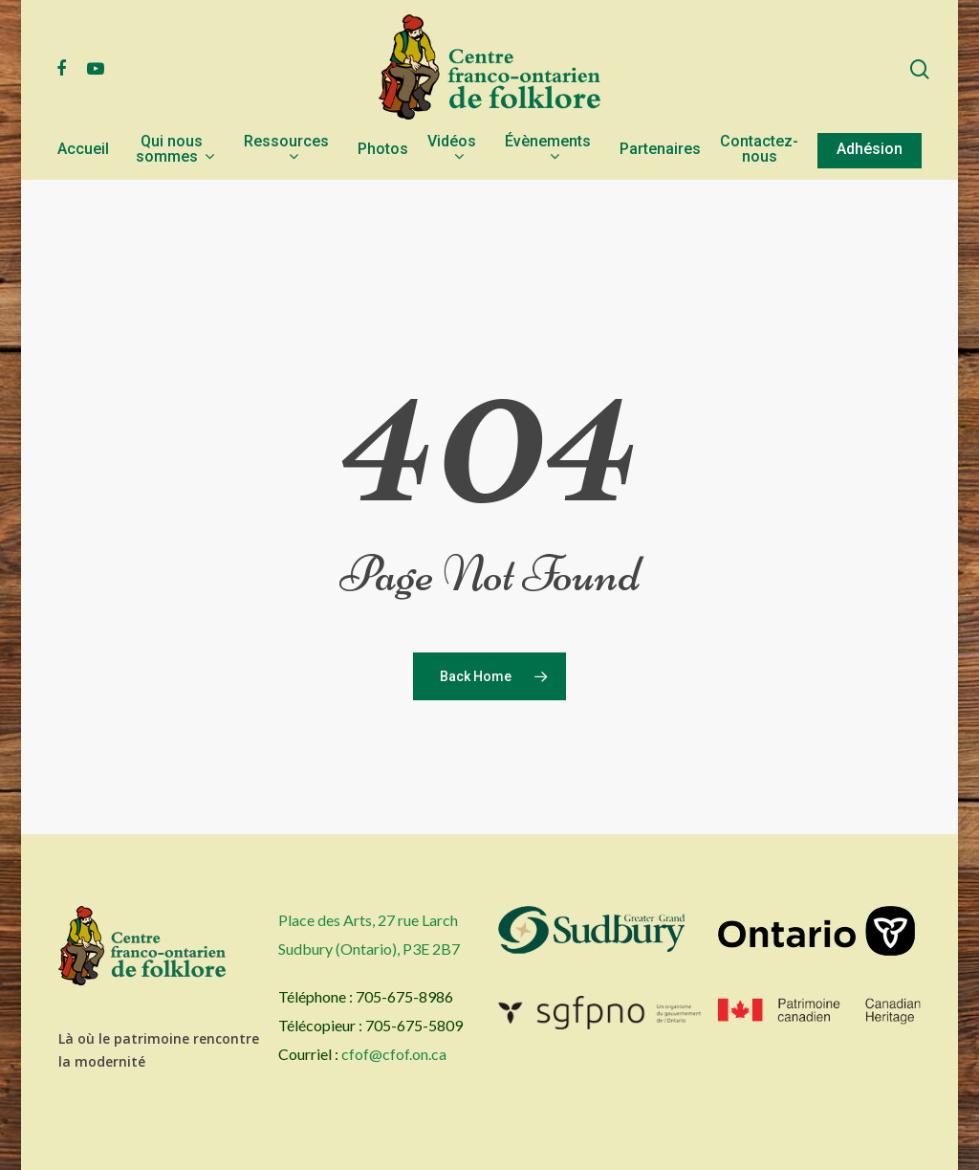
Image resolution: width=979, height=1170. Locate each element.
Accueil (83, 150)
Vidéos (451, 150)
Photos (383, 150)
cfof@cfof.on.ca (393, 1054)
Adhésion (870, 150)
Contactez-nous (759, 150)
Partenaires (660, 150)
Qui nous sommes (174, 150)
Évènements (548, 150)
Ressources (286, 150)
